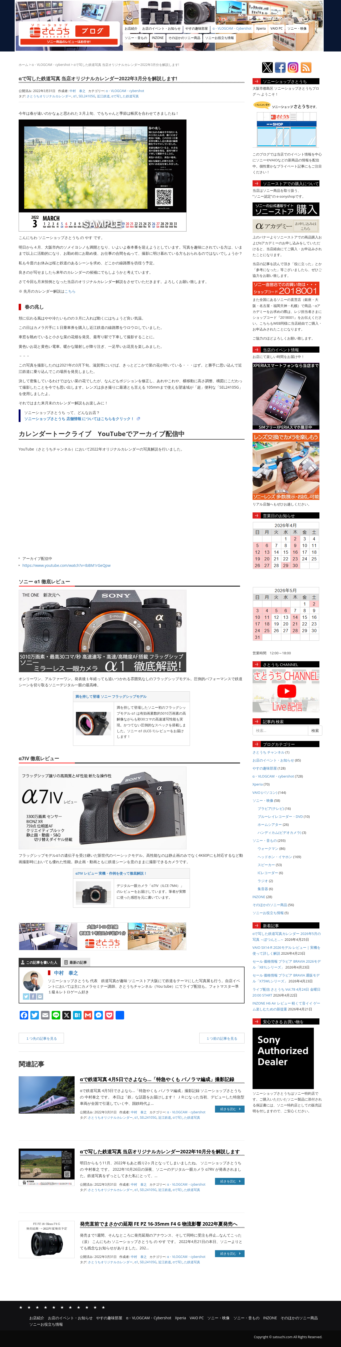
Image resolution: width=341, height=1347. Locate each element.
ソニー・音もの (136, 37)
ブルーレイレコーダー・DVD (280, 816)
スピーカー (266, 864)
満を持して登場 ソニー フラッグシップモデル (111, 696)
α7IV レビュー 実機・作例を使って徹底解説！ (111, 873)
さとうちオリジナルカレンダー (49, 96)
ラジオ (263, 880)
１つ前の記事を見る (221, 1038)
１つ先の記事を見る (41, 1038)
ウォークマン (268, 848)
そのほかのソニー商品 (184, 37)
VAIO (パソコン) (265, 792)
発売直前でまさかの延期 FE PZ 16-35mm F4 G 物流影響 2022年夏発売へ (158, 1224)
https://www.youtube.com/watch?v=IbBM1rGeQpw (66, 565)
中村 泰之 (66, 973)
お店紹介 (131, 28)
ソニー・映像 (297, 28)
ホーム (23, 64)
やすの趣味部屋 (196, 28)
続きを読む (230, 1109)
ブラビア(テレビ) (271, 808)
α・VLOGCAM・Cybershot (232, 28)
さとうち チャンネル (269, 752)
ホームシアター (270, 824)
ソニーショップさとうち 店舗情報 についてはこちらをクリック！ (79, 418)
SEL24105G (87, 96)
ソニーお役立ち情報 (219, 37)
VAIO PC (276, 28)
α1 (75, 96)
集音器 (263, 888)
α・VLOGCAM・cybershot (51, 64)
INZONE (158, 37)
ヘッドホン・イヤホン (275, 856)
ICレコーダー (268, 872)
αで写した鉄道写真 (125, 96)
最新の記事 (78, 962)
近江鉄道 (103, 96)
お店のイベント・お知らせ (161, 28)
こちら (70, 291)
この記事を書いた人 (41, 962)
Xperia (261, 28)
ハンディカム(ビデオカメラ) (279, 832)
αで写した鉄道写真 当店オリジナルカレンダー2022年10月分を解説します (160, 1151)
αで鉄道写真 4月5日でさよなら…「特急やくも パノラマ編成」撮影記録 (157, 1079)
